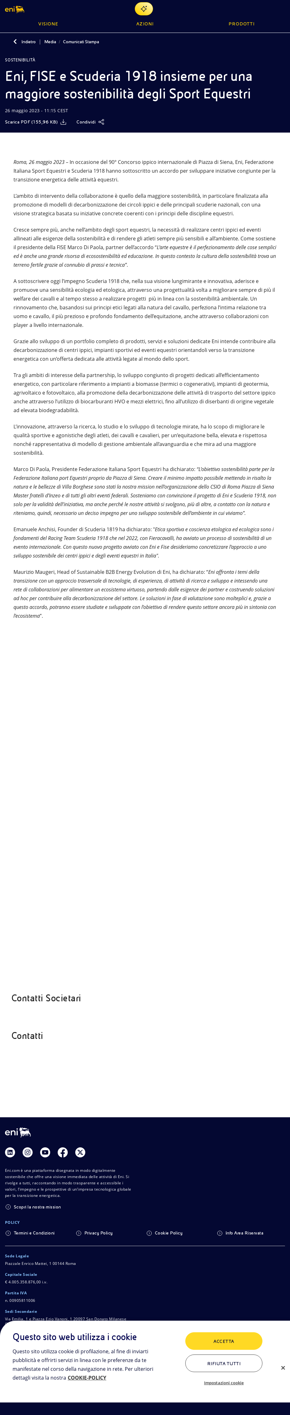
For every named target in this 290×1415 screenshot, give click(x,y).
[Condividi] (90, 122)
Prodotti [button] (242, 23)
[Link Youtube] (45, 1152)
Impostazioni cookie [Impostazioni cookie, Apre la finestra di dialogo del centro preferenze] (224, 1383)
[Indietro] (15, 41)
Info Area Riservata (244, 1232)
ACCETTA (224, 1341)
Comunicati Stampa (81, 41)
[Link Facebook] (63, 1152)
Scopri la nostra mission (37, 1206)
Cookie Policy (168, 1232)
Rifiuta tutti (223, 1363)
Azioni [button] (145, 23)
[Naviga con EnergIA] (144, 8)
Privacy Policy (98, 1232)
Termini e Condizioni (34, 1232)
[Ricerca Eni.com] (266, 9)
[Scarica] (35, 122)
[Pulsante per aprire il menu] (281, 9)
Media (50, 41)
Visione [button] (48, 23)
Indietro (28, 41)
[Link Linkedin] (10, 1152)
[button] (15, 9)
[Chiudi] (283, 1368)
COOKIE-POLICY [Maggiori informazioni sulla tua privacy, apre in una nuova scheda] (87, 1377)
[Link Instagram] (28, 1152)
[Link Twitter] (80, 1152)
